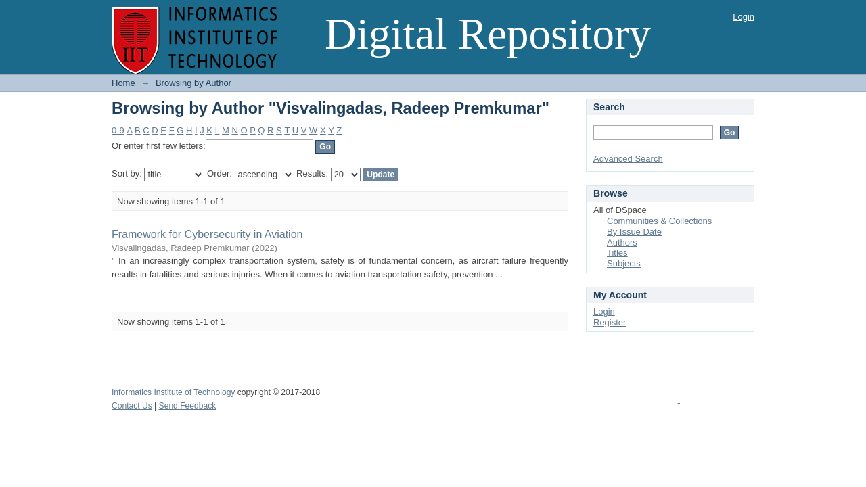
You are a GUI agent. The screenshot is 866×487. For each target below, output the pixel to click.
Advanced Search (628, 159)
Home (123, 83)
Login (743, 16)
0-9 (118, 130)
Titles (617, 253)
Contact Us (132, 406)
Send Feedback (187, 406)
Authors (622, 242)
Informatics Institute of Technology (173, 392)
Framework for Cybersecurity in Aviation (207, 234)
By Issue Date (634, 232)
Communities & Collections (659, 221)
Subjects (624, 263)
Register (609, 322)
